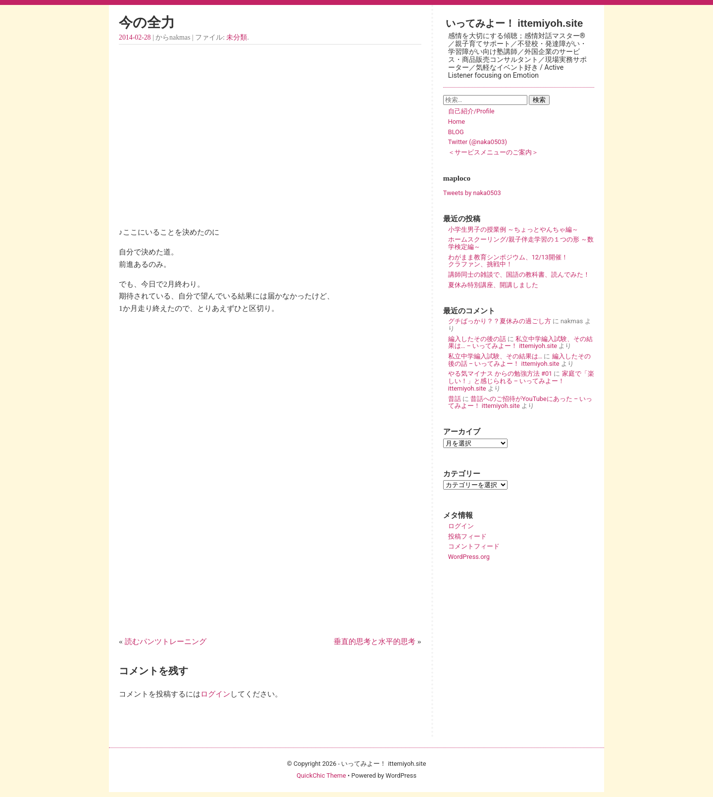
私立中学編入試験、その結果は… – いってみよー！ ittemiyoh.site (520, 342)
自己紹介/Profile (471, 111)
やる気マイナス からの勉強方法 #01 (500, 373)
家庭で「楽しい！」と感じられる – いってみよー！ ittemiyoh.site (521, 381)
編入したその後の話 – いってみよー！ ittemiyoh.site (519, 359)
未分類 (236, 37)
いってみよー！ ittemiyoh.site (514, 23)
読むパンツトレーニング (165, 641)
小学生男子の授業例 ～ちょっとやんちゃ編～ (513, 229)
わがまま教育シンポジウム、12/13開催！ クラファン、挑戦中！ (521, 260)
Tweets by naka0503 (472, 193)
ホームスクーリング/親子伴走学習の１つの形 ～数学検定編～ (521, 243)
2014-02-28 (135, 37)
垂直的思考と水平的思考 (374, 641)
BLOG (456, 132)
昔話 (454, 398)
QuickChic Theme (321, 775)
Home (456, 121)
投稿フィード (467, 536)
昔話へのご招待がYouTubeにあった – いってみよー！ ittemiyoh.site (520, 402)
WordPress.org (469, 556)
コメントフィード (474, 546)
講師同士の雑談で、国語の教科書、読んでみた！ (519, 274)
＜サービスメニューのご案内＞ (493, 152)
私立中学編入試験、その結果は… (495, 356)
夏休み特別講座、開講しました (493, 285)
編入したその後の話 (477, 339)
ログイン (215, 694)
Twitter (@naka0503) (477, 142)
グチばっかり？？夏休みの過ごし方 (499, 321)
